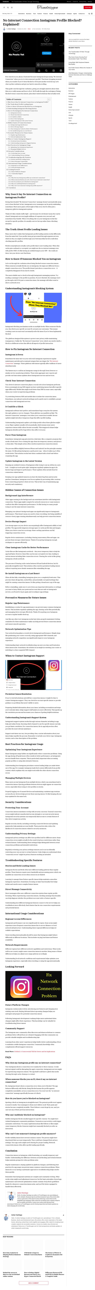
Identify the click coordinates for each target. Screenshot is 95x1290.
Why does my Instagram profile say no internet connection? (28, 177)
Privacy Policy (82, 1)
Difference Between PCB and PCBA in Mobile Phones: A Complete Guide (54, 1274)
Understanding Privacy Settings (20, 155)
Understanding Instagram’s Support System (23, 143)
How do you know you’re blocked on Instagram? (24, 181)
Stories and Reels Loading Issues (20, 159)
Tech (34, 13)
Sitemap (90, 1)
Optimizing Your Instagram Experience (22, 147)
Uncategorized (73, 123)
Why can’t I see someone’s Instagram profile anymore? (26, 185)
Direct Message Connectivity (19, 161)
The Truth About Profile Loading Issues (20, 104)
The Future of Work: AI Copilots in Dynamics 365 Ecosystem (53, 1254)
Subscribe (88, 7)
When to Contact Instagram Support (19, 139)
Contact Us (75, 1)
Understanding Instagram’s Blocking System (22, 108)
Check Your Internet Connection (20, 115)
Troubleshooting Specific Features (19, 157)
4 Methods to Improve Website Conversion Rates (33, 1253)
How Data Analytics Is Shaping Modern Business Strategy (12, 1254)
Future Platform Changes (18, 171)
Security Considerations (16, 151)
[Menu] (91, 14)
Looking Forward (14, 169)
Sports (75, 13)
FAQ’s (10, 176)
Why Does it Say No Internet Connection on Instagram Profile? (28, 102)
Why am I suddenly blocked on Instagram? (23, 183)
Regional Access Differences (19, 165)
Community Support (17, 173)
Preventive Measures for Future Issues (20, 133)
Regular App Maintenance (18, 135)
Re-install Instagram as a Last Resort (21, 131)
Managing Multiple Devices (18, 149)
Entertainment (72, 96)
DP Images (71, 93)
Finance (45, 13)
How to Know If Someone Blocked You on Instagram (25, 106)
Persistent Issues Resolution (18, 141)
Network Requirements (18, 167)
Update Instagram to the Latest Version (22, 120)
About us (69, 1)
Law (70, 112)
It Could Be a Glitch (16, 117)
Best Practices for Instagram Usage (19, 145)
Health (51, 13)
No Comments (36, 29)
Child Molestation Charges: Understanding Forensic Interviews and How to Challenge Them (80, 74)
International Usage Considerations (20, 163)
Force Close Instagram (17, 119)
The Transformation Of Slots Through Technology (25, 1)
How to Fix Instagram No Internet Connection (23, 111)
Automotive (21, 13)
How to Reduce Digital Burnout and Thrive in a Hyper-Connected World (32, 1274)
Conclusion (12, 188)
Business (28, 13)
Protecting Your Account (18, 153)
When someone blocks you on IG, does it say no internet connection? (30, 180)
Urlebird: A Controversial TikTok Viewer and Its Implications (34, 1051)
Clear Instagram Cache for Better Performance (24, 129)
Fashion (39, 13)
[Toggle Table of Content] (48, 99)
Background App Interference (19, 125)
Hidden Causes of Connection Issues (19, 123)
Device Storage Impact (17, 127)
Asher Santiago (12, 29)
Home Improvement (60, 13)
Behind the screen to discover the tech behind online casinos (11, 1274)
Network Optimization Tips (18, 137)
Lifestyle (69, 13)
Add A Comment (33, 1283)
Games (70, 104)
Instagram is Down (16, 113)
